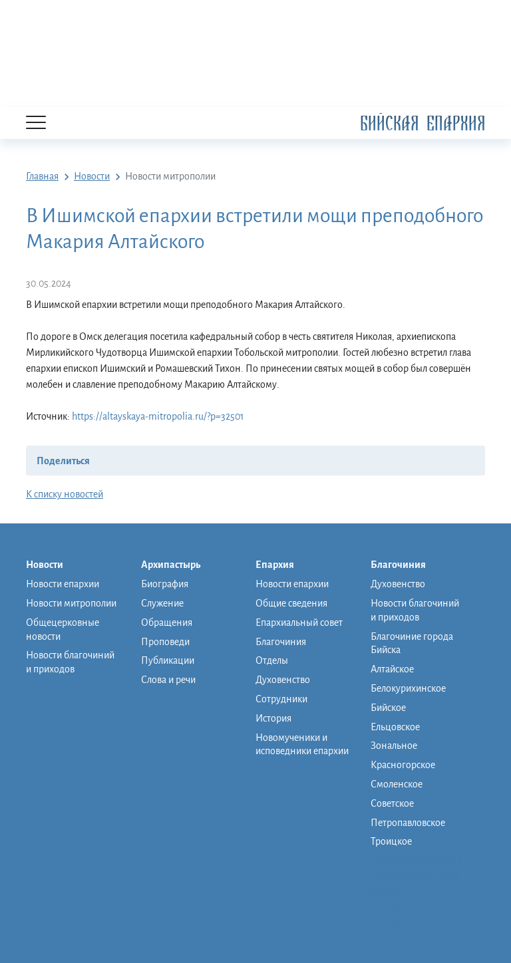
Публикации (167, 660)
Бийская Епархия (422, 123)
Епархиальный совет (299, 622)
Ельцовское (395, 727)
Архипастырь (177, 565)
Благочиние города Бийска (412, 643)
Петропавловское (408, 822)
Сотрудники (281, 699)
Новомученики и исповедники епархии (302, 744)
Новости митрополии (71, 603)
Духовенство (283, 679)
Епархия (281, 565)
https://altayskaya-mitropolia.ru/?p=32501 (158, 416)
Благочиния (281, 641)
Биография (164, 584)
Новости (51, 565)
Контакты (391, 923)
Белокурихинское (408, 688)
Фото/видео (396, 907)
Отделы (272, 660)
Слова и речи (168, 679)
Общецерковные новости (62, 629)
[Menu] (36, 123)
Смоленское (397, 784)
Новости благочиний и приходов (70, 662)
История (273, 718)
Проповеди (165, 641)
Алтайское (392, 669)
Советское (392, 803)
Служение (162, 603)
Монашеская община (416, 859)
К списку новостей (64, 494)
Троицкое (391, 841)
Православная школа (415, 875)
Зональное (394, 745)
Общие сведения (291, 603)
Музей (384, 891)
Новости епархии (62, 584)
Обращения (166, 622)
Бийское (388, 707)
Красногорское (403, 764)
